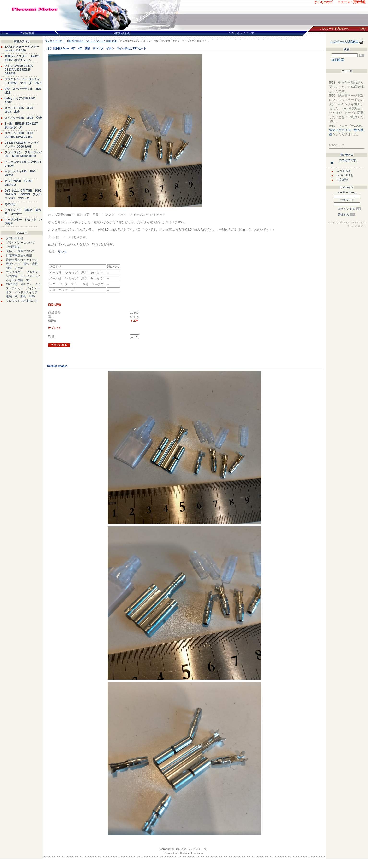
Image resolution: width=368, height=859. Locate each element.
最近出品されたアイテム (22, 260)
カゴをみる (343, 171)
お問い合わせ (14, 238)
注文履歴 (342, 179)
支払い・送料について (20, 251)
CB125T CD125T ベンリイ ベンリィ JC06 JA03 (92, 41)
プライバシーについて (20, 242)
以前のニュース (336, 145)
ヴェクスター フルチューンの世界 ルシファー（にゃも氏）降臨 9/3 (23, 276)
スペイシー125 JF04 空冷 (23, 117)
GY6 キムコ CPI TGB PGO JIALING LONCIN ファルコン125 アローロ (23, 194)
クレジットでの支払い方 (22, 300)
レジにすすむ (345, 175)
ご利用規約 (13, 247)
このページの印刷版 (344, 41)
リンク (62, 252)
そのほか (10, 204)
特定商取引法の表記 (19, 255)
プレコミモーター (54, 41)
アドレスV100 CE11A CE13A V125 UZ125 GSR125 (19, 69)
